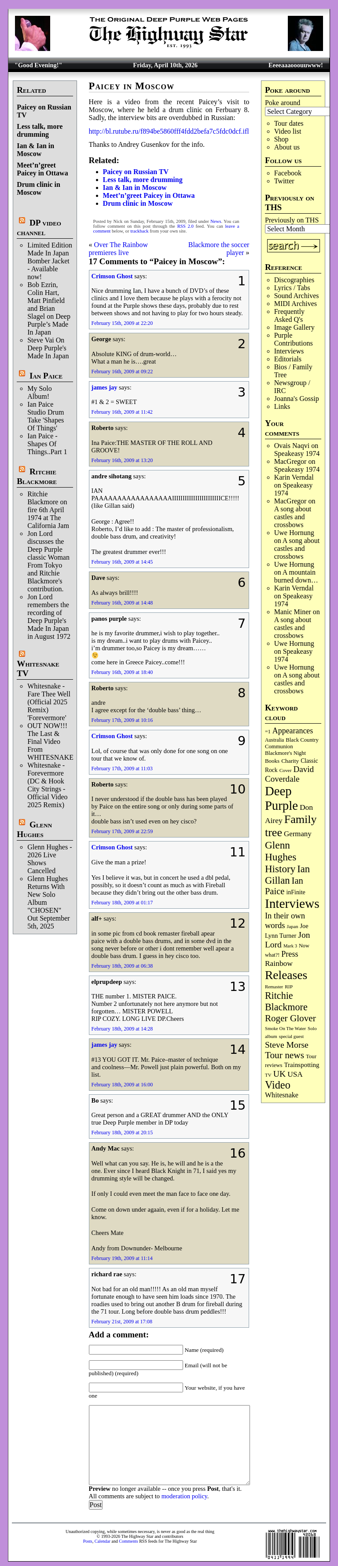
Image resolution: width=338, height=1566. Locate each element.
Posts (87, 1541)
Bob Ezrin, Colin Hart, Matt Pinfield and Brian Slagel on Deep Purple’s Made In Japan (48, 308)
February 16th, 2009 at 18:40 (122, 672)
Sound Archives (296, 295)
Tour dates (289, 123)
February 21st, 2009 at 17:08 (122, 1321)
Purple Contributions (293, 339)
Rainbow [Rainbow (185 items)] (279, 963)
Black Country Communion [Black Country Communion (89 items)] (292, 743)
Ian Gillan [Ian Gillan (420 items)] (287, 874)
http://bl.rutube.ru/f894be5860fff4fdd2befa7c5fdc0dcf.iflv (171, 131)
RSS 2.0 (185, 226)
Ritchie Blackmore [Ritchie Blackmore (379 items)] (286, 1001)
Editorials (287, 359)
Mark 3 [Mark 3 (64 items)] (290, 945)
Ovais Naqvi (291, 445)
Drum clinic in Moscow (38, 188)
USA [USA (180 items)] (295, 1074)
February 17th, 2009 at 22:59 (122, 831)
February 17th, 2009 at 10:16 (122, 720)
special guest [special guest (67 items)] (291, 1036)
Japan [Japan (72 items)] (292, 926)
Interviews (289, 351)
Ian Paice (45, 375)
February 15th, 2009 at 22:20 (122, 323)
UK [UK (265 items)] (279, 1073)
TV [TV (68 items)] (268, 1075)
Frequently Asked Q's (289, 315)
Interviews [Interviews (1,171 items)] (292, 903)
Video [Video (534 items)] (277, 1085)
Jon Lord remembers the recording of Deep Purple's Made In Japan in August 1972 (48, 616)
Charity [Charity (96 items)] (290, 761)
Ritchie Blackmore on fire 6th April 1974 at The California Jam (48, 509)
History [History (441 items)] (280, 868)
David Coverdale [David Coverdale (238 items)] (289, 774)
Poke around (282, 102)
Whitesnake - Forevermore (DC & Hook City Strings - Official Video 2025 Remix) (47, 784)
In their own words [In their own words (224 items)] (285, 920)
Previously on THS (292, 220)
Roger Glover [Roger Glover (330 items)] (290, 1018)
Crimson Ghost (112, 276)
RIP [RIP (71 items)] (289, 986)
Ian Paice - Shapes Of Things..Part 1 (47, 443)
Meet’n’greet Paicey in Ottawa (42, 169)
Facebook (287, 173)
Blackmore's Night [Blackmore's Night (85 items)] (285, 753)
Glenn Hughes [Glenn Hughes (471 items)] (280, 851)
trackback (139, 231)
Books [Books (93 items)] (272, 761)
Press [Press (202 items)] (289, 954)
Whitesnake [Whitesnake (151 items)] (281, 1095)
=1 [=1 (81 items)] (268, 731)
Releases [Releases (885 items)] (286, 975)
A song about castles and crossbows (292, 516)
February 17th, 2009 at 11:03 (122, 768)
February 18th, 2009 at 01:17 (122, 903)
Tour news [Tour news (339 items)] (284, 1055)
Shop (281, 139)
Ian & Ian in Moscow (35, 149)
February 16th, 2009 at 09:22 (122, 371)
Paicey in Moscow (132, 85)
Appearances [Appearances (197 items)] (292, 730)
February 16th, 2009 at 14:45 (122, 562)
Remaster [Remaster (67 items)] (274, 986)
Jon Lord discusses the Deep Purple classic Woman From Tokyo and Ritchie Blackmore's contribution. (48, 561)
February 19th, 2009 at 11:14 (122, 1258)
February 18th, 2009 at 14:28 (122, 1029)
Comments (128, 1541)
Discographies (294, 280)
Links (282, 406)
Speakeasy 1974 (297, 453)
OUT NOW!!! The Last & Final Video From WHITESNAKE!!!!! (56, 741)
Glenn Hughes (34, 829)
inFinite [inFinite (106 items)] (295, 892)
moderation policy (184, 1496)
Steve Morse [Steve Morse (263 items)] (287, 1044)
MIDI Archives (295, 303)
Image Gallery (294, 327)
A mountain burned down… (296, 576)
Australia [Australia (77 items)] (274, 740)
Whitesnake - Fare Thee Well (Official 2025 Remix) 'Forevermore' (48, 701)
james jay (105, 387)
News (215, 221)
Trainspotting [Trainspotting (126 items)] (302, 1064)
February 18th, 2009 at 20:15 (122, 1132)
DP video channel (39, 227)
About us (287, 147)
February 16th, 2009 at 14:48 (122, 603)
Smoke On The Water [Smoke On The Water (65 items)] (285, 1028)
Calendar (102, 1541)
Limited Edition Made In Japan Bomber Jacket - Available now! (49, 260)
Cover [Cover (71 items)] (285, 770)
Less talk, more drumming (39, 130)
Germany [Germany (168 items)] (298, 834)
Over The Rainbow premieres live (118, 248)
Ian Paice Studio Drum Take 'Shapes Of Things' (45, 416)
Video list (287, 131)
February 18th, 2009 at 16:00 (122, 1085)
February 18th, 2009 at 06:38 (122, 966)
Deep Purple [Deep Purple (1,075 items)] (281, 798)
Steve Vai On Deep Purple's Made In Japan (48, 348)
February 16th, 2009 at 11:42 (122, 412)
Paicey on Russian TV (136, 171)
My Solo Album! (39, 392)
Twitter (284, 181)
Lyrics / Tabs (292, 287)
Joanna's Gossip (296, 398)
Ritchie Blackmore (37, 476)
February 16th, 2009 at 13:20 (122, 460)
